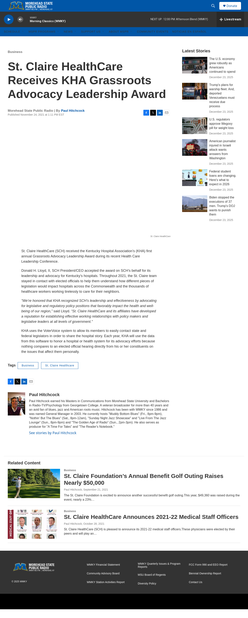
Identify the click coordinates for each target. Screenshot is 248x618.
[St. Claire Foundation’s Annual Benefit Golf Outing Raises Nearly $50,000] (34, 492)
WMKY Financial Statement (103, 573)
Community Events (152, 40)
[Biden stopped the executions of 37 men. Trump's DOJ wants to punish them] (194, 212)
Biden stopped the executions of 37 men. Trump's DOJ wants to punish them (222, 214)
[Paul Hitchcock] (16, 412)
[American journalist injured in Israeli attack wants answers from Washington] (194, 156)
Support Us (91, 40)
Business (15, 60)
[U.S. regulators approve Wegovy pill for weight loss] (194, 134)
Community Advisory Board (103, 582)
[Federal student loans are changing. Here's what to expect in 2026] (194, 186)
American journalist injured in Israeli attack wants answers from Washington (222, 158)
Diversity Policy (147, 592)
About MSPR (119, 40)
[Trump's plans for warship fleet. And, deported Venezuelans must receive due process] (194, 100)
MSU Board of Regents (152, 583)
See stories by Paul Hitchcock (52, 441)
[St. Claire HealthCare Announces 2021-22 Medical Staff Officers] (34, 533)
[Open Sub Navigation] (23, 40)
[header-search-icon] (215, 10)
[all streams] (230, 28)
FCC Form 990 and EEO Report (208, 573)
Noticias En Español (189, 40)
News (68, 40)
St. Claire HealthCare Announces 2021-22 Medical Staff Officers (151, 525)
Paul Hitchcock (73, 119)
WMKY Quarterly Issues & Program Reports (159, 574)
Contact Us (195, 590)
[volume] (20, 28)
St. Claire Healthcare (59, 374)
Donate (234, 10)
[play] (9, 28)
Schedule (12, 40)
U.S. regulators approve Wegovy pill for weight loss (221, 132)
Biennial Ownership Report (205, 582)
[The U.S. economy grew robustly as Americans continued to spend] (194, 74)
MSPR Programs (41, 40)
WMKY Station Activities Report (106, 590)
